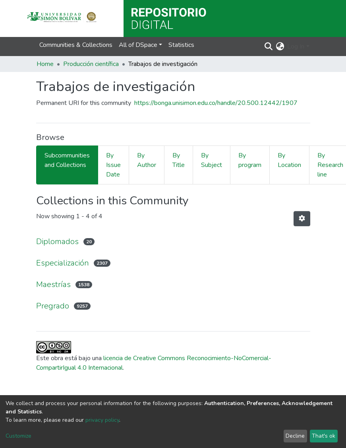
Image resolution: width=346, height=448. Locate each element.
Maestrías (53, 284)
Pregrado (52, 306)
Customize (18, 436)
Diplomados (57, 241)
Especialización (62, 263)
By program (249, 160)
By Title (178, 160)
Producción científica (91, 64)
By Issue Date (113, 165)
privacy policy (102, 420)
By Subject (211, 160)
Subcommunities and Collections (67, 160)
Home (45, 64)
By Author (146, 160)
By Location (289, 160)
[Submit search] (268, 46)
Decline (295, 436)
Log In (295, 46)
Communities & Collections (75, 45)
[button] (280, 46)
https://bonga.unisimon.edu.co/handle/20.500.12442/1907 (216, 103)
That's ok (323, 436)
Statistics (181, 45)
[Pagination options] (302, 218)
